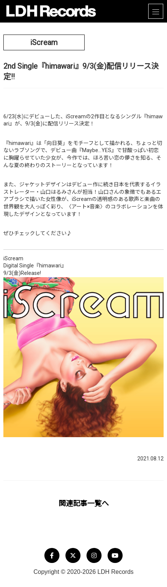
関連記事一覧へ (84, 503)
